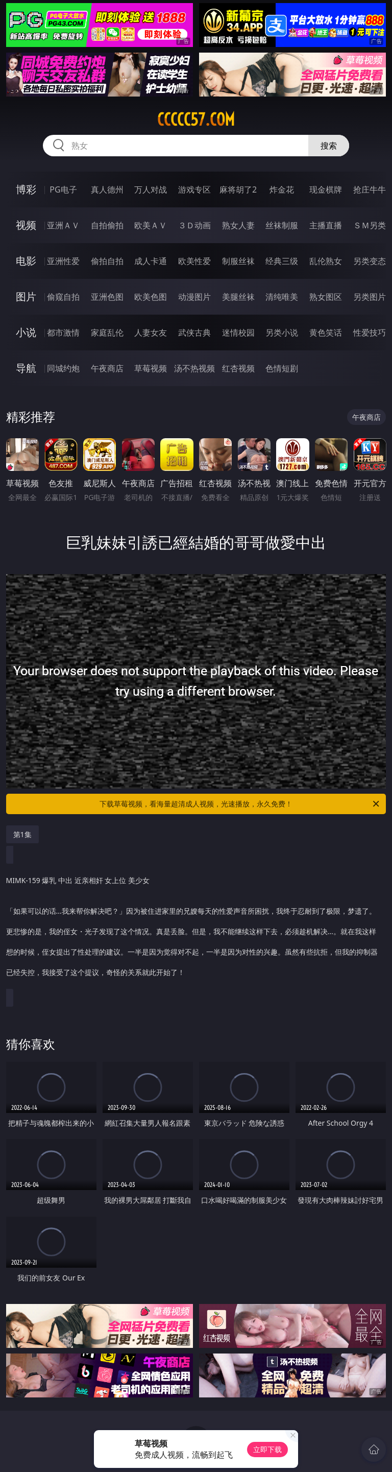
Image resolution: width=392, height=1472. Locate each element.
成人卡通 (150, 261)
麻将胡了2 (238, 189)
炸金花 (282, 189)
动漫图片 (194, 296)
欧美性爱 (194, 261)
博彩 (26, 189)
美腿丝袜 (238, 296)
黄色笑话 (325, 332)
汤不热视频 (194, 368)
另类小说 (281, 332)
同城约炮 (63, 368)
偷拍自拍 (107, 261)
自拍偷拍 (107, 225)
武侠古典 (194, 332)
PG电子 (63, 189)
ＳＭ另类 (369, 225)
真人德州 (107, 189)
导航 (26, 368)
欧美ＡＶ (150, 225)
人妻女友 (150, 332)
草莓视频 (150, 368)
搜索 (329, 145)
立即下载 (267, 1449)
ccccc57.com (196, 119)
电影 (26, 261)
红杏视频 (238, 368)
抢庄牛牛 (369, 189)
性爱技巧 (369, 332)
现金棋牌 (325, 189)
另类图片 (369, 296)
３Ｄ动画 (194, 225)
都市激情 (63, 332)
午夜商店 (107, 368)
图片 (26, 296)
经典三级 (281, 261)
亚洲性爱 (63, 261)
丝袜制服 (281, 225)
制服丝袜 (238, 261)
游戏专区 (194, 189)
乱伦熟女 (325, 261)
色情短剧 (281, 368)
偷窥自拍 (63, 296)
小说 (26, 332)
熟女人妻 (238, 225)
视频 (26, 225)
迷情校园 (238, 332)
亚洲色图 (107, 296)
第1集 (22, 834)
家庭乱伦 (107, 332)
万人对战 (150, 189)
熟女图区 (325, 296)
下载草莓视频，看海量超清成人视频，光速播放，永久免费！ (240, 804)
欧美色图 (150, 296)
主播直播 (325, 225)
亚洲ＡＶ (63, 225)
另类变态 (369, 261)
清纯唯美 (281, 296)
